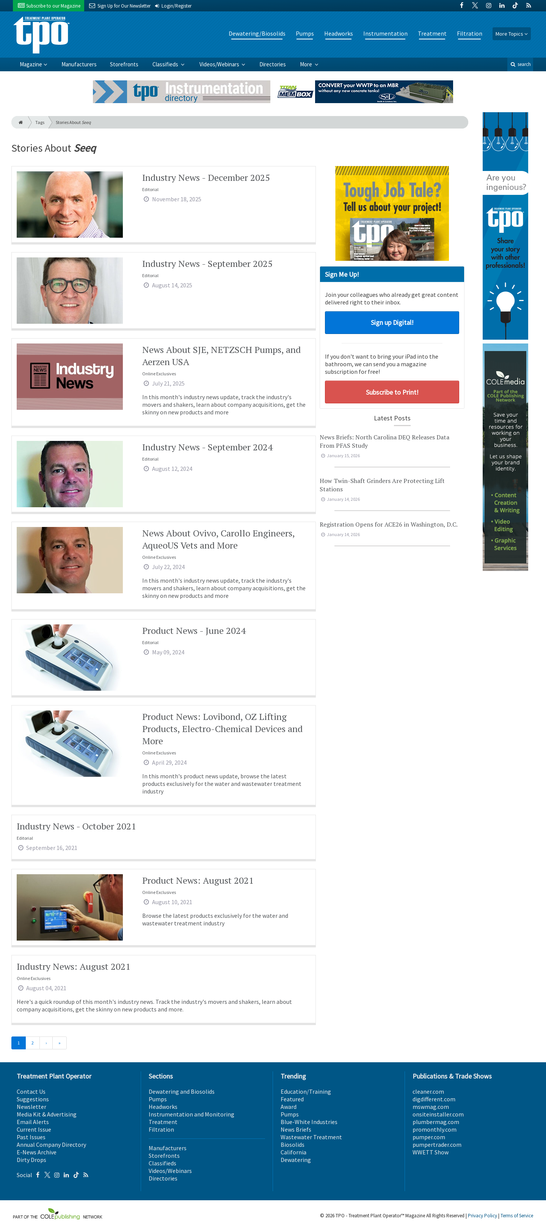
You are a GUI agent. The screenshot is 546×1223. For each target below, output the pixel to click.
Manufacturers (79, 64)
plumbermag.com (436, 1122)
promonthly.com (435, 1129)
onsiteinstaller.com (438, 1114)
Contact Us (31, 1091)
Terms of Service (516, 1215)
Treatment (432, 33)
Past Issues (31, 1137)
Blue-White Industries (309, 1122)
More (306, 64)
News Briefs (296, 1129)
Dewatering (296, 1159)
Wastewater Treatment (311, 1137)
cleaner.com (428, 1091)
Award (289, 1106)
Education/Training (306, 1091)
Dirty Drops (31, 1159)
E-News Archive (36, 1152)
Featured (292, 1099)
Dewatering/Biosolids (257, 33)
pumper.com (429, 1137)
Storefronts (124, 64)
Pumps (305, 33)
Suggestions (33, 1099)
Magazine (31, 64)
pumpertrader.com (437, 1144)
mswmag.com (431, 1106)
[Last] (59, 1042)
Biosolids (292, 1144)
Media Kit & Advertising (47, 1114)
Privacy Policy (482, 1215)
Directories (272, 64)
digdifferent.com (434, 1099)
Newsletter (31, 1106)
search (520, 64)
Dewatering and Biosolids (182, 1091)
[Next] (46, 1042)
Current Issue (34, 1129)
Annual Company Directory (51, 1144)
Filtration (469, 33)
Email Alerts (33, 1122)
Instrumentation (385, 33)
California (293, 1152)
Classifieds (165, 64)
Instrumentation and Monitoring (191, 1114)
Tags (39, 122)
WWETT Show (431, 1152)
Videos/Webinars (219, 64)
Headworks (338, 33)
